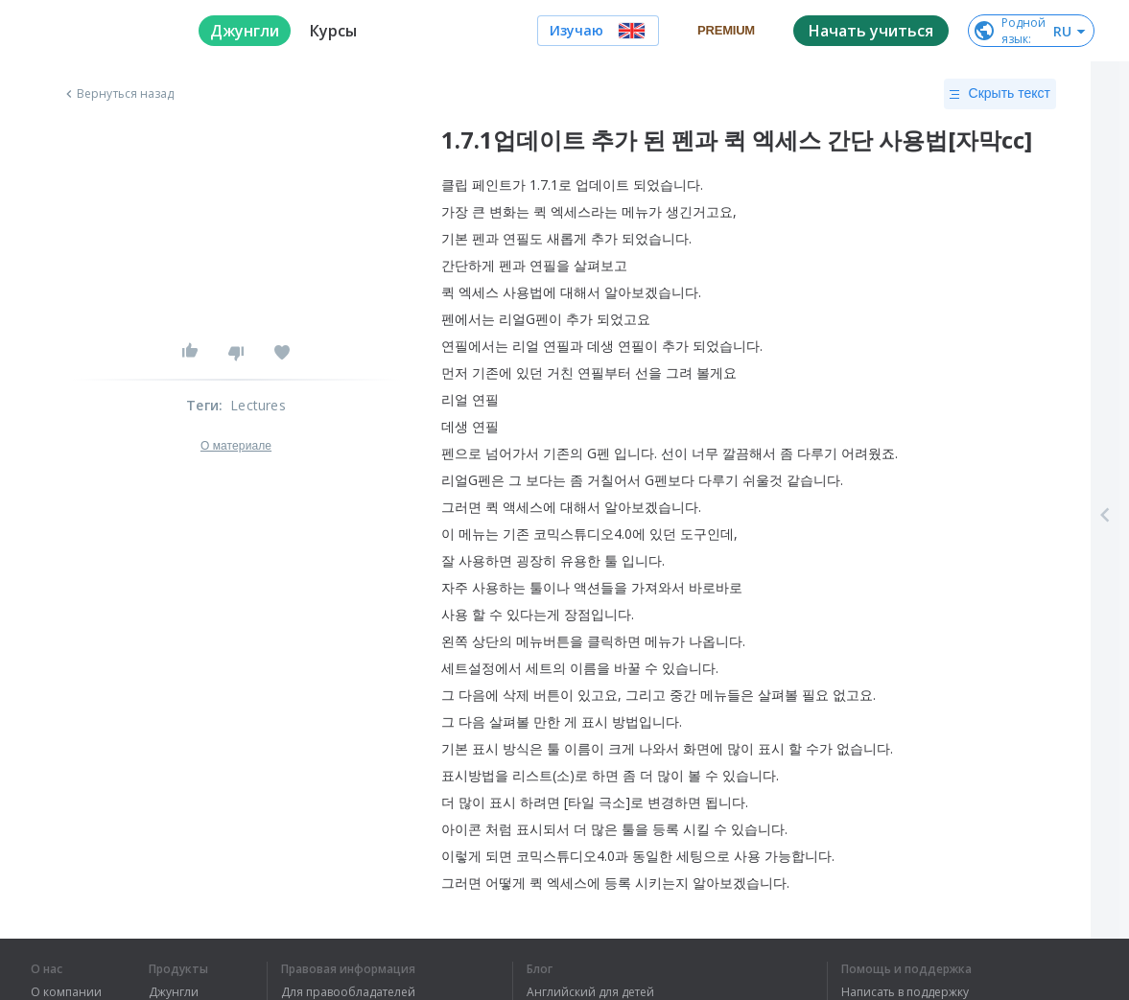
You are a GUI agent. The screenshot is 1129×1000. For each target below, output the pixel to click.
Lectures (258, 405)
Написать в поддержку (905, 992)
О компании (66, 992)
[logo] (99, 30)
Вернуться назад (118, 94)
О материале (235, 446)
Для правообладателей (348, 992)
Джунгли (174, 992)
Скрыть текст (1000, 94)
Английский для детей (590, 992)
